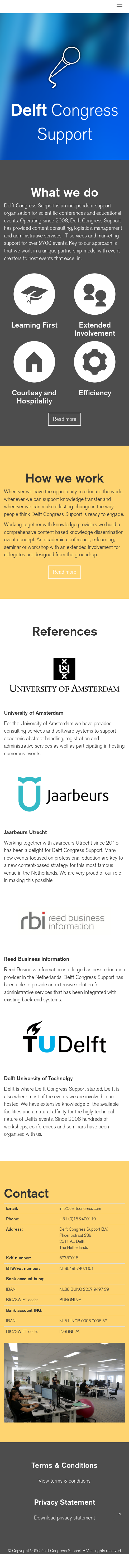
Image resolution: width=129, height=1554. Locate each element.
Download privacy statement (64, 1518)
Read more (64, 419)
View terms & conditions (64, 1481)
